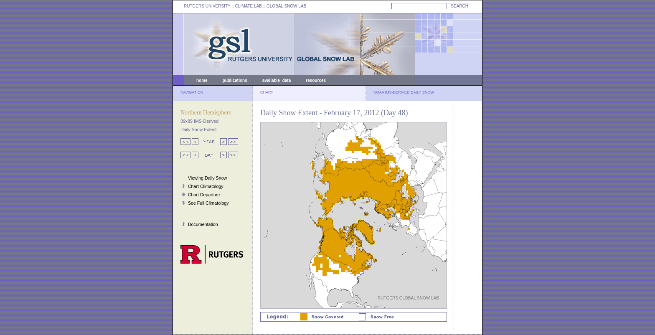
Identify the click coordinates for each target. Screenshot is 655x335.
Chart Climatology (205, 186)
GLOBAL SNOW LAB (286, 6)
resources (316, 80)
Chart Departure (204, 194)
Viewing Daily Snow (207, 177)
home (202, 80)
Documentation (203, 224)
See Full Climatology (208, 203)
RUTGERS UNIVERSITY (207, 6)
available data (276, 80)
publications (235, 80)
